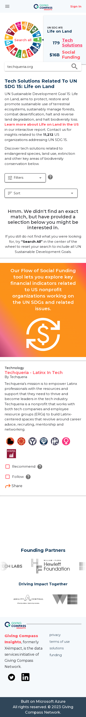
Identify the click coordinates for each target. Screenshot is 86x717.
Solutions (57, 648)
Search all (22, 40)
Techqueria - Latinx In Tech (34, 372)
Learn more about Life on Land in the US (42, 124)
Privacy (55, 635)
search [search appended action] (74, 66)
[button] (25, 177)
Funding (56, 655)
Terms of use (60, 642)
